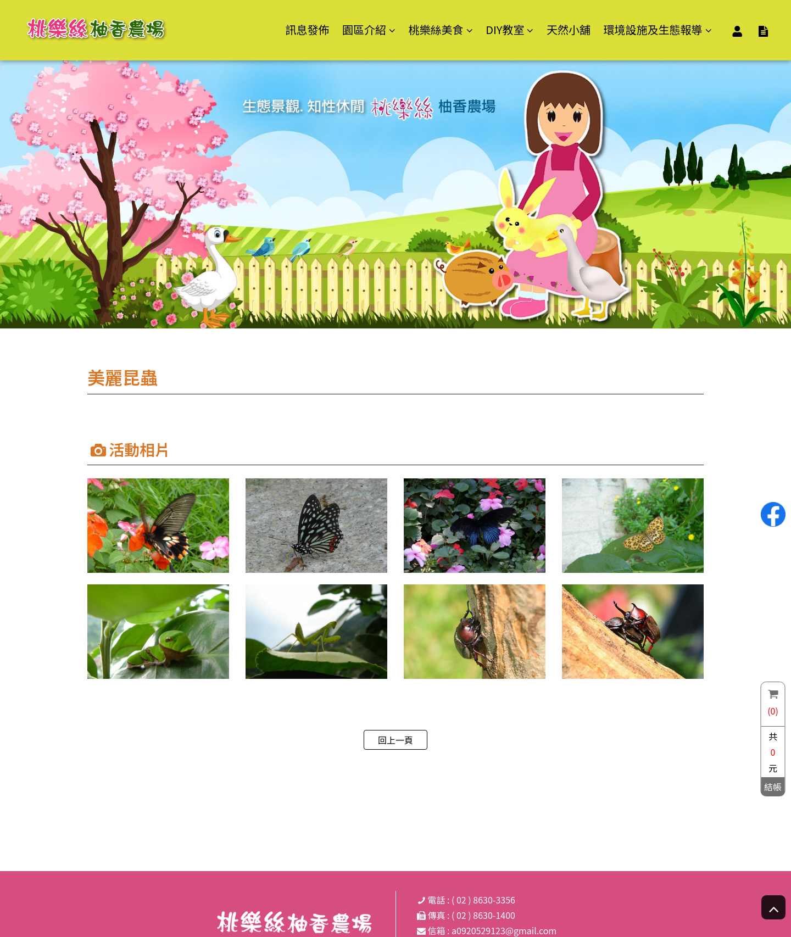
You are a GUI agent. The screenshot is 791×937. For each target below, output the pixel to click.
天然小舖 (569, 29)
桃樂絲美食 (436, 30)
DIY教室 (505, 30)
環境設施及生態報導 (653, 30)
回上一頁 (395, 739)
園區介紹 (364, 30)
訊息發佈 (307, 29)
